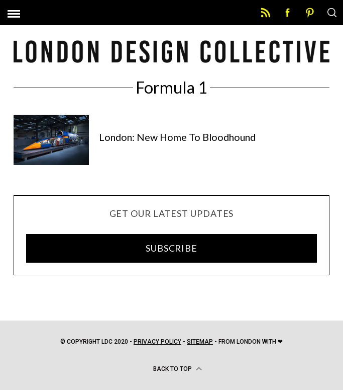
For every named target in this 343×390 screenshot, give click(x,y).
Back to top (177, 368)
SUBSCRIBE (171, 248)
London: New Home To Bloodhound (177, 137)
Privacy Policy (157, 341)
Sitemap (200, 341)
